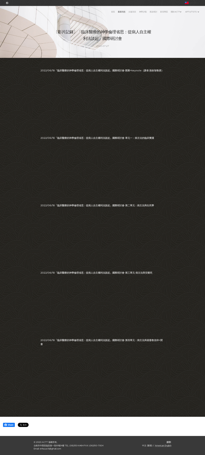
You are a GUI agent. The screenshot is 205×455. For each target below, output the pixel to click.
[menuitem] (174, 12)
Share (8, 425)
